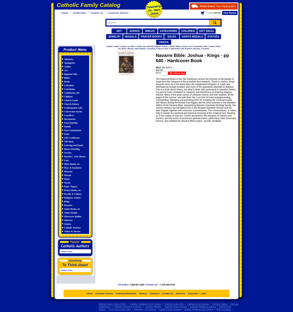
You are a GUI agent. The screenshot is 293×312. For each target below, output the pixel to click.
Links (203, 295)
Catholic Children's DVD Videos (145, 305)
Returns (143, 295)
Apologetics (69, 63)
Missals (131, 36)
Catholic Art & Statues (198, 305)
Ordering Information (126, 295)
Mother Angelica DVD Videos (198, 310)
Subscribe (193, 295)
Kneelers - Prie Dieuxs (74, 156)
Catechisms (168, 30)
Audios (134, 30)
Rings (67, 201)
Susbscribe (79, 12)
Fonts (67, 134)
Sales (171, 36)
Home (64, 12)
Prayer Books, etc (72, 190)
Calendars (69, 85)
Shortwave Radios (72, 216)
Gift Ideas (206, 30)
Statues (213, 36)
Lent (66, 160)
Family (67, 126)
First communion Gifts (120, 310)
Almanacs (69, 59)
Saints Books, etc (72, 209)
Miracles (68, 171)
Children (188, 30)
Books (67, 81)
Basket (229, 13)
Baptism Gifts (70, 74)
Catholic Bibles (219, 305)
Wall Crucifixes (223, 310)
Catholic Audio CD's (174, 305)
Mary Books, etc (72, 164)
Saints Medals (192, 36)
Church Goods (71, 100)
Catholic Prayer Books (175, 308)
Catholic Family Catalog (76, 31)
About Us (180, 295)
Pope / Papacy (71, 186)
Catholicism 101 (71, 93)
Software (68, 220)
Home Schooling (72, 149)
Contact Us (96, 12)
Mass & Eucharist (72, 167)
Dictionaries (70, 119)
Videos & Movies (72, 231)
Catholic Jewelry (153, 308)
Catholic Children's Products (128, 308)
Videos (164, 42)
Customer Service (118, 12)
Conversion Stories (73, 111)
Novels (67, 182)
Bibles (150, 30)
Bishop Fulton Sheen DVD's (113, 305)
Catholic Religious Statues (203, 308)
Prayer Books (151, 36)
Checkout (154, 295)
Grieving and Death (73, 145)
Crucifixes (69, 115)
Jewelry (114, 36)
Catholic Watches (72, 227)
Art (119, 30)
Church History (71, 104)
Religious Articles (72, 197)
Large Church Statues (170, 310)
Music (67, 179)
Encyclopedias (71, 123)
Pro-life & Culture (73, 194)
